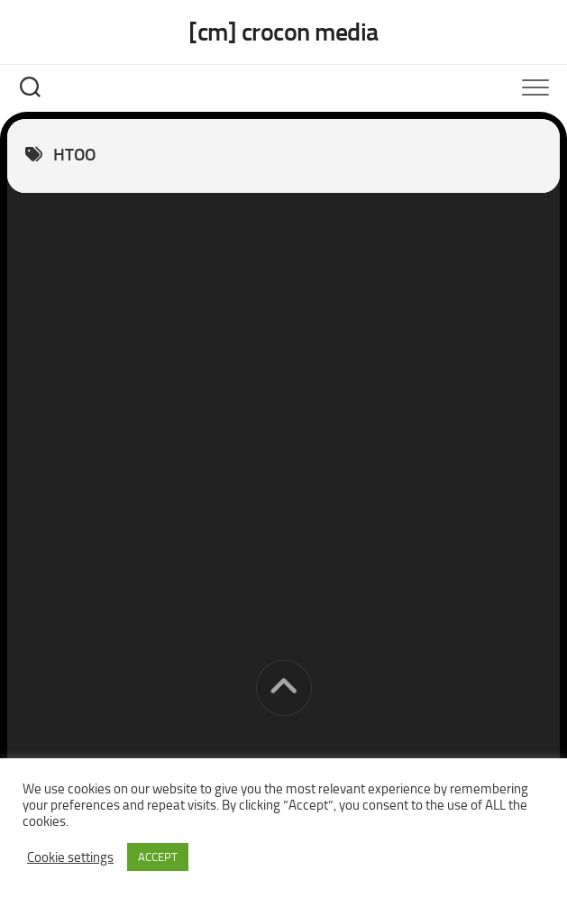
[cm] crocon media (283, 32)
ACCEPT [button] (158, 857)
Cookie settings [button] (70, 857)
